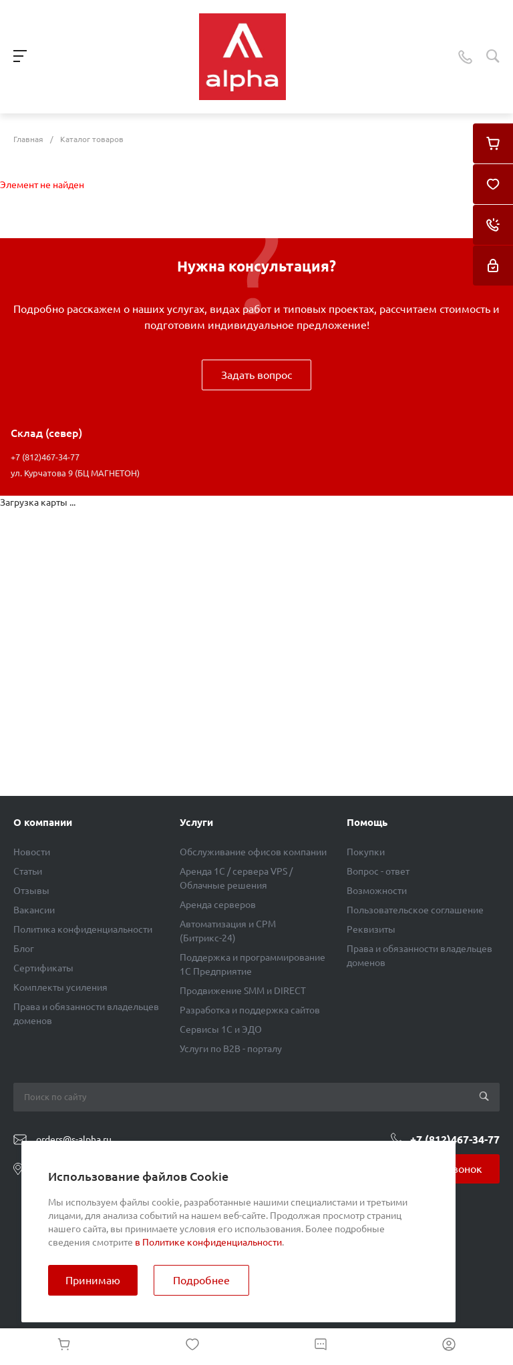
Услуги (196, 822)
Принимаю (92, 1280)
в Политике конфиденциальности (208, 1242)
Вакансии (34, 910)
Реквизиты (371, 929)
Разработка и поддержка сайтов (250, 1010)
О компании (42, 822)
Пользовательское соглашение (415, 910)
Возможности (377, 890)
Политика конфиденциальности (82, 929)
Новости (31, 852)
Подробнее (201, 1280)
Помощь (367, 822)
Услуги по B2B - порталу (231, 1048)
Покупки (366, 852)
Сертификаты (43, 968)
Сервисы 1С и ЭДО (221, 1029)
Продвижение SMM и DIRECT (243, 990)
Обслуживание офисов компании (253, 852)
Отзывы (31, 890)
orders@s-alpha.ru (74, 1139)
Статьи (27, 871)
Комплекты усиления (60, 987)
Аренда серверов (218, 904)
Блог (23, 948)
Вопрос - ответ (378, 871)
